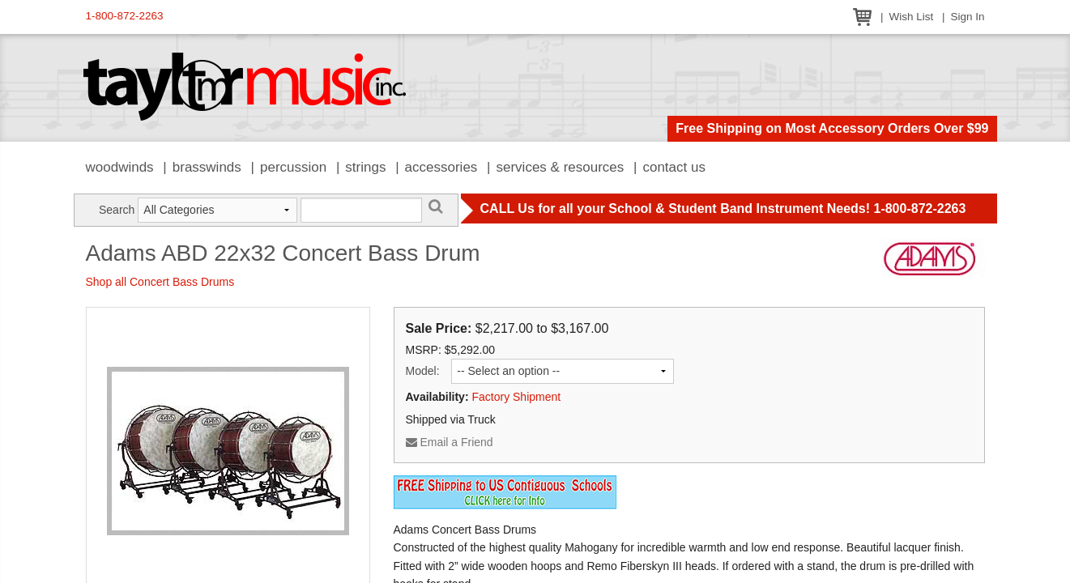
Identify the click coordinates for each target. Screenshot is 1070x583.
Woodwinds (120, 167)
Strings (365, 167)
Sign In (967, 17)
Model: (423, 370)
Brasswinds (207, 167)
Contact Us (674, 167)
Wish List (911, 17)
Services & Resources (561, 167)
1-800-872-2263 (125, 16)
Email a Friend (449, 442)
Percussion (293, 167)
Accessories (441, 167)
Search (116, 209)
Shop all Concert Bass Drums (160, 281)
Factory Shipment (516, 396)
